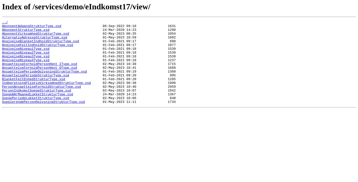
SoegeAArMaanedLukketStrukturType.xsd (37, 109)
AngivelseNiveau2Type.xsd (25, 59)
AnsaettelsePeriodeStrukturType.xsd (35, 86)
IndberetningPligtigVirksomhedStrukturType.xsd (46, 95)
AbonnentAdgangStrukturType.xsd (31, 27)
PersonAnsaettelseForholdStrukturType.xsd (41, 100)
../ (5, 22)
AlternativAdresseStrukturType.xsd (34, 41)
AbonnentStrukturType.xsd (25, 32)
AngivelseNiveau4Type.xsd (25, 68)
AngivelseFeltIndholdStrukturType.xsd (37, 50)
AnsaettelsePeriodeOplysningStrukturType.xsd (44, 82)
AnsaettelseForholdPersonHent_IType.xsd (39, 73)
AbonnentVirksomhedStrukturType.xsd (35, 36)
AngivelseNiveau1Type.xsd (25, 54)
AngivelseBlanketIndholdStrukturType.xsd (40, 45)
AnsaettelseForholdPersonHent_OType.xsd (39, 77)
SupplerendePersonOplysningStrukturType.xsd (43, 118)
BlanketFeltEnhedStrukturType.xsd (33, 91)
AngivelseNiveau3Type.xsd (25, 63)
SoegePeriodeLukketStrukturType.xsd (35, 113)
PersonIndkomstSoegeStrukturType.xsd (36, 104)
